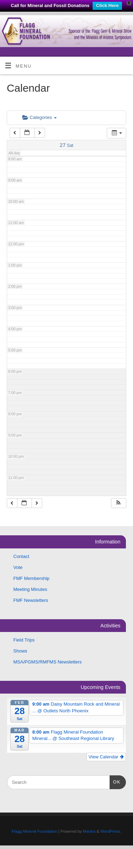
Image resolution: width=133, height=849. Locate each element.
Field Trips (24, 640)
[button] (118, 503)
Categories (39, 117)
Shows (20, 651)
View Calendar (106, 756)
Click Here (107, 5)
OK (115, 781)
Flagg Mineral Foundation (34, 831)
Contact (21, 556)
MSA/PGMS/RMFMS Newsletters (47, 662)
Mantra (89, 831)
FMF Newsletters (30, 600)
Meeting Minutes (30, 589)
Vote (18, 567)
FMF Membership (31, 578)
